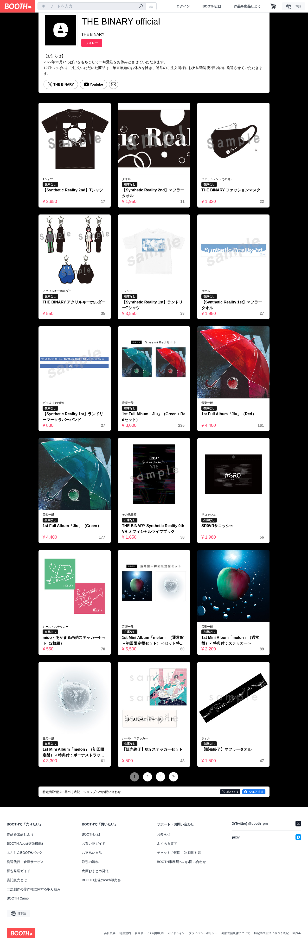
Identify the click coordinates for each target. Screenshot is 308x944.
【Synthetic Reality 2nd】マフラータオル (153, 193)
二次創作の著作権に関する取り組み (34, 889)
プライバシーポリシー (203, 933)
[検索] (141, 6)
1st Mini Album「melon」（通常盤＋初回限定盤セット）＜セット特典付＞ (153, 641)
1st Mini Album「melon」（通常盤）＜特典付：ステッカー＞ (230, 640)
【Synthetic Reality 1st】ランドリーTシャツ (152, 305)
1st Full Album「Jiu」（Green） (72, 526)
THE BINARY (92, 34)
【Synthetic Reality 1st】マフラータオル (231, 305)
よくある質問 (167, 843)
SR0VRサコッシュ (217, 526)
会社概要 (110, 933)
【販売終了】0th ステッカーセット (152, 749)
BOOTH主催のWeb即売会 (101, 880)
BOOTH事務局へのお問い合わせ (181, 862)
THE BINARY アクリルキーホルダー (74, 302)
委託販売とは (17, 880)
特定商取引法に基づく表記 (271, 933)
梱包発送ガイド (18, 871)
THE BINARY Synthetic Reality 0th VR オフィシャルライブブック (153, 529)
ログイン (183, 6)
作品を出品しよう (247, 6)
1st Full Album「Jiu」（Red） (228, 414)
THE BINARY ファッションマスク (230, 190)
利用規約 (125, 933)
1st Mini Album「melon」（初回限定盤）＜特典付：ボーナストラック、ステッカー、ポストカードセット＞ (73, 752)
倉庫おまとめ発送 (95, 871)
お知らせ (163, 834)
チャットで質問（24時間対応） (181, 853)
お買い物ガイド (93, 843)
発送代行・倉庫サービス (25, 862)
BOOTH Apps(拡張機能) (25, 843)
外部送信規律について (235, 933)
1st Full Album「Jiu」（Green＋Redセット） (153, 417)
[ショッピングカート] (273, 6)
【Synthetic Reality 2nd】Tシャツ (73, 190)
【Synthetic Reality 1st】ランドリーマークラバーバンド (73, 417)
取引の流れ (90, 862)
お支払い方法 (92, 853)
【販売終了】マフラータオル (226, 749)
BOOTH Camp (18, 898)
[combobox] (92, 6)
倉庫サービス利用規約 (149, 933)
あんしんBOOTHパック (24, 853)
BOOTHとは (211, 6)
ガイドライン (176, 933)
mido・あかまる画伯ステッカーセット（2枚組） (74, 640)
